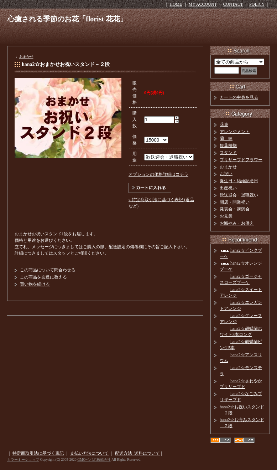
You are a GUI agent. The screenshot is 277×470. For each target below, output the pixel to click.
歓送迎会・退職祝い (239, 195)
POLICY (257, 4)
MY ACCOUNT (203, 4)
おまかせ (26, 56)
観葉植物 (228, 145)
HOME (175, 4)
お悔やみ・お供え (237, 223)
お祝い (226, 173)
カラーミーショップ (23, 459)
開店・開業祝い (235, 202)
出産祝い (228, 187)
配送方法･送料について (137, 453)
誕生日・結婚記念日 (239, 180)
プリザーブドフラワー (241, 159)
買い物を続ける (35, 284)
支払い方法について (89, 453)
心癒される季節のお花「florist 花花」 (67, 19)
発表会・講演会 (235, 208)
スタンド (228, 152)
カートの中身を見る (239, 97)
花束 (224, 124)
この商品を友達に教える (43, 277)
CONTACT (233, 4)
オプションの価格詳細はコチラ (158, 174)
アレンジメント (235, 131)
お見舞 (226, 216)
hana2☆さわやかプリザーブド (241, 383)
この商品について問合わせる (47, 269)
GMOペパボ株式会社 (93, 459)
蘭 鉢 (226, 138)
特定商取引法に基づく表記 (38, 453)
